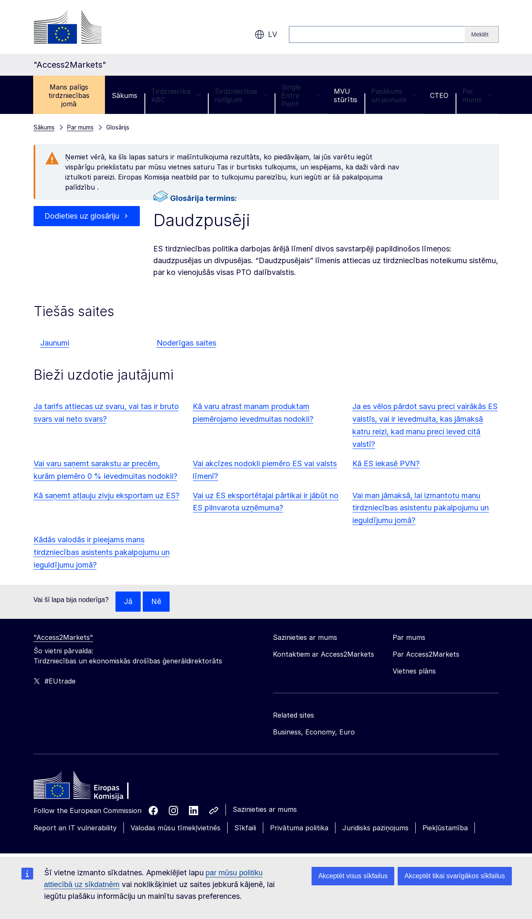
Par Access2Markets (426, 654)
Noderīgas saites (186, 342)
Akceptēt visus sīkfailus (353, 875)
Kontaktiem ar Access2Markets (323, 654)
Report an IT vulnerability (75, 828)
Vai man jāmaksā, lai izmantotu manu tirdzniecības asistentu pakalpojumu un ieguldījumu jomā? (420, 508)
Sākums (124, 95)
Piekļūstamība (445, 828)
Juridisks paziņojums (375, 828)
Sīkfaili (245, 828)
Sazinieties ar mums (265, 809)
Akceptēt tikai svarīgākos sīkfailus (454, 875)
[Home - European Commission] (94, 787)
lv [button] (265, 34)
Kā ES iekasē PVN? (385, 463)
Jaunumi (54, 342)
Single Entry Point (300, 95)
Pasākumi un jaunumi (393, 95)
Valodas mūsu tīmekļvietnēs (175, 828)
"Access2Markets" (63, 637)
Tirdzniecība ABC (176, 95)
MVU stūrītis (345, 95)
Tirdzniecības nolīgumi (241, 95)
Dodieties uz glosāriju (81, 215)
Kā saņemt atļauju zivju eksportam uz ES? (106, 495)
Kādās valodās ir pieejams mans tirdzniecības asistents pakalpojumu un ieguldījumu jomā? (102, 552)
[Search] (481, 34)
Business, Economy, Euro (314, 732)
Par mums (477, 95)
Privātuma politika (299, 828)
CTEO (439, 95)
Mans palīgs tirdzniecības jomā (68, 95)
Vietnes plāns (414, 671)
